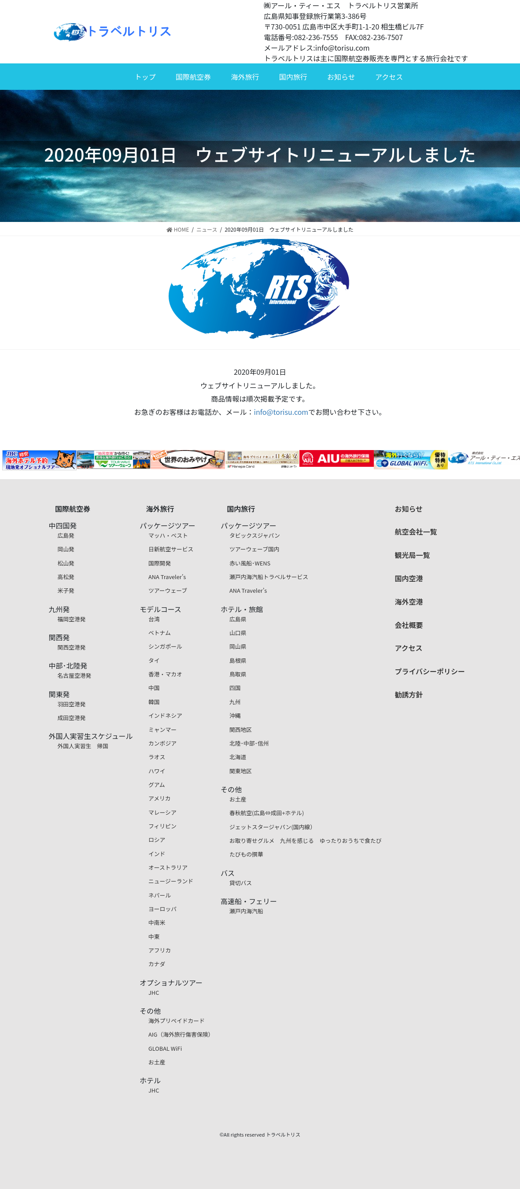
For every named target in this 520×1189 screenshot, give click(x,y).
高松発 (66, 576)
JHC (153, 992)
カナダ (156, 964)
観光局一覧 (412, 555)
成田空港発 (72, 717)
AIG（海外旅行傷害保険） (181, 1034)
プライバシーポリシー (430, 671)
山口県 (237, 632)
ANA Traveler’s (167, 576)
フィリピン (162, 826)
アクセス (389, 76)
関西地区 (240, 729)
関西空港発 (72, 647)
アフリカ (159, 950)
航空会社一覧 (416, 531)
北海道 (237, 757)
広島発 (66, 535)
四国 (235, 687)
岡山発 (66, 549)
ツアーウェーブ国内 (254, 549)
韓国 (154, 702)
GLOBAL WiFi (165, 1048)
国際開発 (159, 563)
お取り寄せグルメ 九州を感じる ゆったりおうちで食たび (305, 840)
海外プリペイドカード (176, 1020)
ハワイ (156, 771)
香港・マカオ (165, 674)
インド (156, 853)
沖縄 (235, 715)
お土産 (156, 1062)
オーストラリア (168, 867)
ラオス (156, 757)
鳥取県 (237, 674)
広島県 (237, 619)
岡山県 (237, 646)
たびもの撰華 (246, 854)
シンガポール (165, 646)
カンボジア (162, 743)
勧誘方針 (409, 694)
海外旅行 (245, 76)
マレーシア (162, 812)
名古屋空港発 (75, 675)
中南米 (156, 922)
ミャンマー (162, 729)
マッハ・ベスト (168, 535)
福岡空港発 (72, 619)
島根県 (237, 660)
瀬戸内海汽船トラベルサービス (268, 576)
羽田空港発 (72, 704)
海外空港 (409, 601)
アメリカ (159, 798)
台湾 (154, 619)
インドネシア (165, 715)
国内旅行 (293, 76)
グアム (156, 784)
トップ (145, 76)
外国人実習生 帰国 (83, 746)
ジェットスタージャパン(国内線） (272, 827)
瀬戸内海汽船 (246, 911)
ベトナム (159, 632)
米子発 (66, 590)
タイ (154, 660)
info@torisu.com (281, 411)
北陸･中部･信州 (249, 743)
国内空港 (409, 578)
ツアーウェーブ (167, 590)
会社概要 (409, 625)
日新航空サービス (170, 549)
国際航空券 (193, 76)
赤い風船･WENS (249, 563)
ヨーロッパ (162, 909)
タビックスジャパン (254, 535)
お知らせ (341, 76)
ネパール (159, 895)
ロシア (156, 839)
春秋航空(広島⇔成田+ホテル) (266, 813)
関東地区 (240, 771)
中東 (154, 936)
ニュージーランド (170, 881)
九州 (235, 702)
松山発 (66, 563)
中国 (154, 687)
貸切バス (240, 883)
